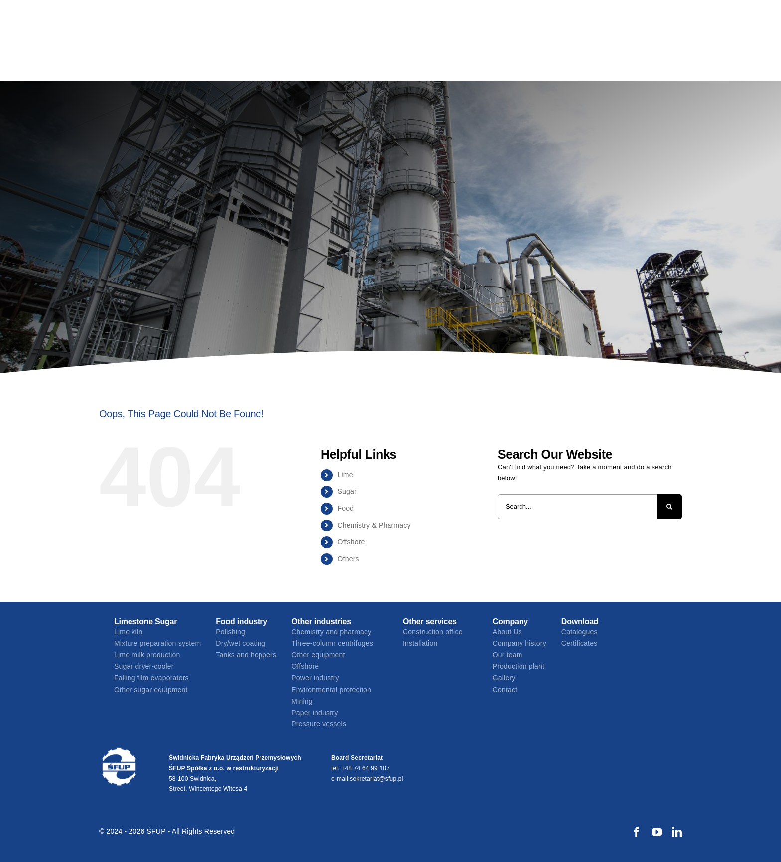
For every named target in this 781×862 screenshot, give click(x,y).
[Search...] (577, 506)
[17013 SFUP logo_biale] (119, 750)
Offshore (351, 542)
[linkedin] (677, 832)
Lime (345, 475)
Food (346, 508)
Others (348, 559)
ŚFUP (157, 831)
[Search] (669, 506)
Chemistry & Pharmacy (374, 525)
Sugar (347, 491)
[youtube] (657, 832)
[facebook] (637, 832)
